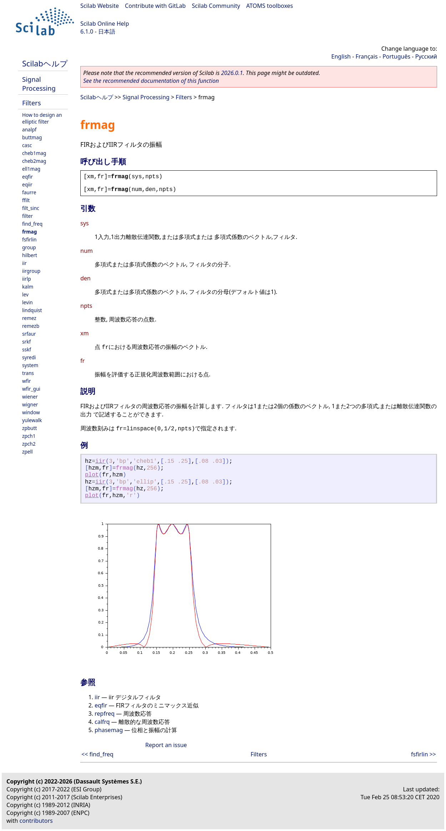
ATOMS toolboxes (269, 6)
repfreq (105, 713)
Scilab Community (216, 6)
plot (92, 475)
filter (27, 215)
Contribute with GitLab (155, 6)
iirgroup (31, 270)
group (29, 247)
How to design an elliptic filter (42, 118)
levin (27, 302)
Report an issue (166, 745)
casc (27, 145)
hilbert (29, 255)
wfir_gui (31, 388)
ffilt (26, 200)
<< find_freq (97, 754)
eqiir (27, 184)
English (341, 56)
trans (28, 373)
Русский (426, 56)
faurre (29, 192)
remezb (30, 325)
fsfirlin (29, 239)
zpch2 (28, 443)
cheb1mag (34, 153)
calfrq (102, 722)
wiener (30, 396)
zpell (27, 451)
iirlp (26, 278)
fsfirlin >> (423, 754)
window (31, 412)
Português (396, 56)
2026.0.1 (232, 73)
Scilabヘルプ (45, 63)
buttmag (32, 137)
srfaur (29, 333)
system (30, 365)
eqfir (27, 176)
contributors (36, 821)
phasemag (109, 730)
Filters (31, 102)
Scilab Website (99, 6)
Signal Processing (39, 83)
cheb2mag (34, 160)
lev (25, 294)
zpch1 (28, 435)
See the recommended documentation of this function (151, 81)
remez (29, 318)
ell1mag (31, 168)
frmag (29, 231)
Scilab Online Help (104, 23)
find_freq (32, 223)
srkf (26, 341)
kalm (27, 286)
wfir (26, 380)
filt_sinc (30, 208)
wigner (30, 404)
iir (24, 263)
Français (367, 56)
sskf (26, 349)
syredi (29, 357)
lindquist (32, 310)
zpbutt (29, 428)
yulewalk (32, 420)
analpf (29, 129)
